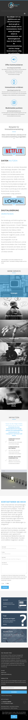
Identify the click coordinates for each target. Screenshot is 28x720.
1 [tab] (14, 486)
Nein (8, 583)
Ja (3, 583)
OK (14, 716)
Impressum (3, 672)
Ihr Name (4, 547)
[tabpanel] (14, 480)
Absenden (5, 587)
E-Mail (3, 552)
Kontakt (3, 670)
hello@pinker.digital (8, 703)
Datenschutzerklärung (6, 674)
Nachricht (4, 562)
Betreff (4, 557)
